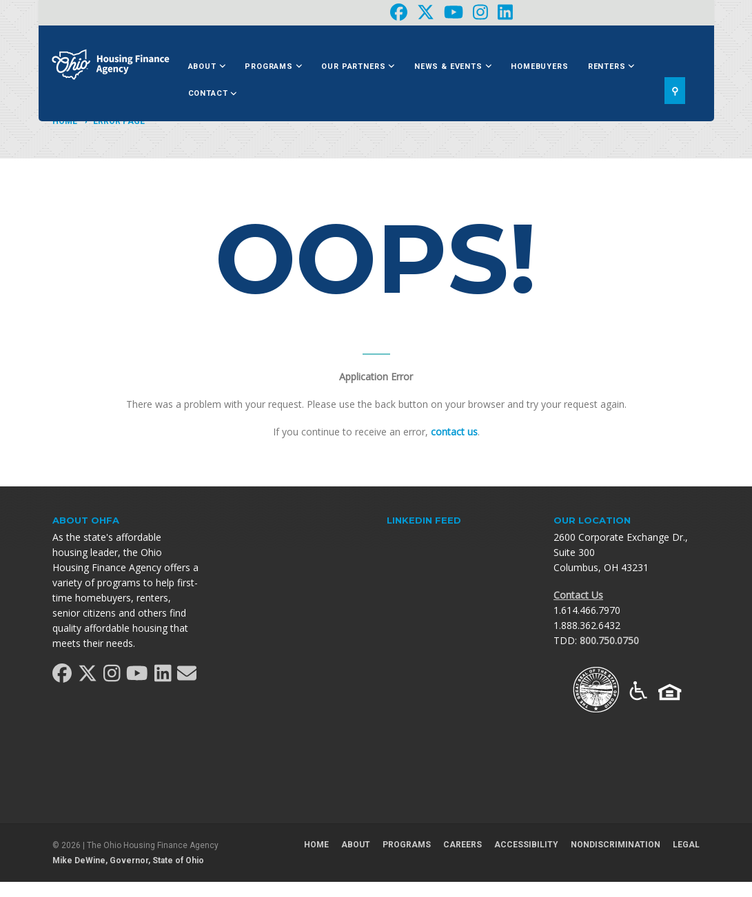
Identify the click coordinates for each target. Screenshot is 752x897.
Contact (212, 93)
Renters (611, 66)
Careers (462, 844)
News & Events (452, 66)
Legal (686, 844)
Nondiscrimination (615, 844)
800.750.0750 (609, 640)
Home (64, 121)
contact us (454, 431)
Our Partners (358, 66)
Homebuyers (539, 66)
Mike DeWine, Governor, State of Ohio (128, 860)
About (207, 66)
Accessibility (526, 844)
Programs (273, 66)
